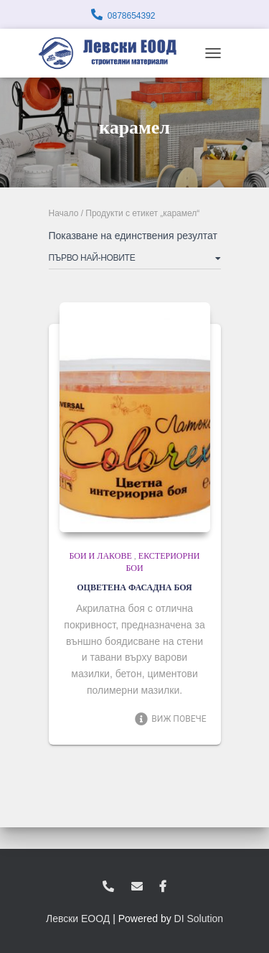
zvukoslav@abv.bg (137, 886)
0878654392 (132, 16)
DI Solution (198, 918)
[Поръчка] (135, 260)
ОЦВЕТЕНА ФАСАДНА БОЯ (134, 587)
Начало (64, 213)
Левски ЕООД (78, 918)
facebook (163, 886)
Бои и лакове (100, 556)
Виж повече (170, 718)
